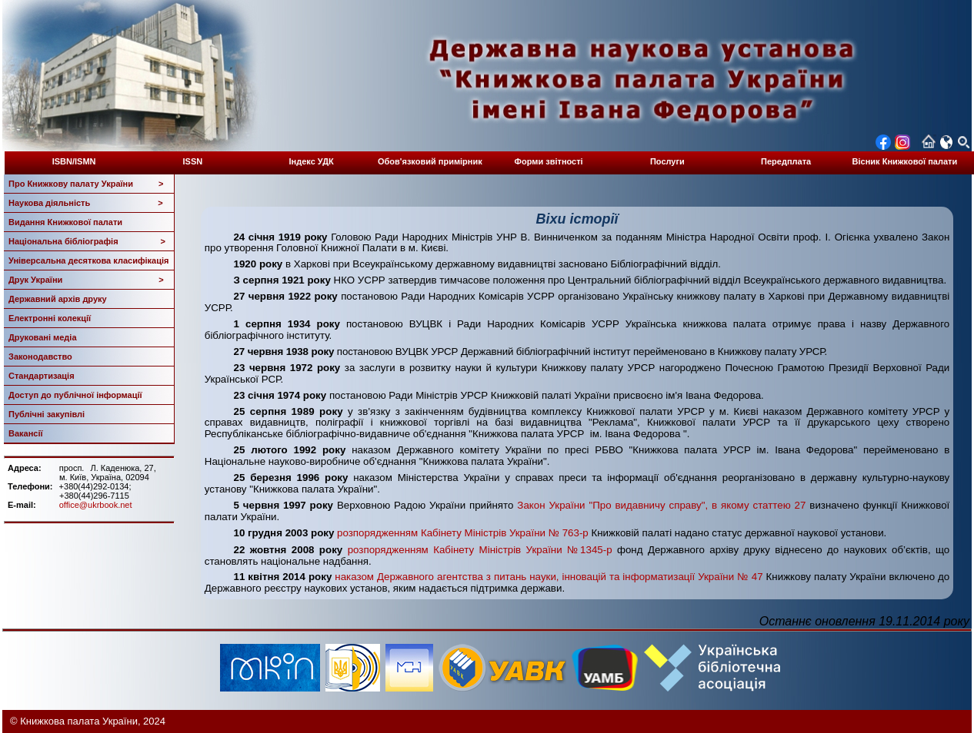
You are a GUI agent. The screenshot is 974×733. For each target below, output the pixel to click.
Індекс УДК (311, 161)
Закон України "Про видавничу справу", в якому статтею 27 (661, 505)
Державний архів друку (57, 298)
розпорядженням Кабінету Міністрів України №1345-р (480, 550)
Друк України (86, 279)
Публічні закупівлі (46, 414)
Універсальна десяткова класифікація (88, 260)
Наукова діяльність (85, 202)
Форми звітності (549, 161)
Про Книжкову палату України (86, 183)
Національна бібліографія (86, 241)
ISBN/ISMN (74, 161)
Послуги (667, 161)
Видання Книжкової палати (65, 222)
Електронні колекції (49, 318)
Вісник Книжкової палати (905, 161)
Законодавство (40, 356)
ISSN (193, 161)
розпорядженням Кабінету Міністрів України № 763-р (463, 533)
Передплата (786, 161)
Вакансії (25, 433)
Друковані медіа (42, 337)
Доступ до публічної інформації (75, 395)
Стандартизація (41, 375)
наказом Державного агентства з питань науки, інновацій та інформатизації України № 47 (548, 576)
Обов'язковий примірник (430, 161)
